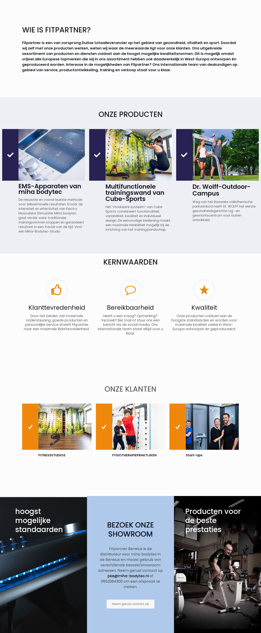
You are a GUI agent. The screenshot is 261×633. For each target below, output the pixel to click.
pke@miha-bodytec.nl (128, 575)
